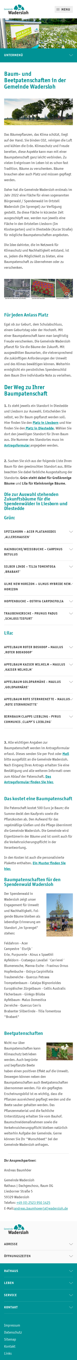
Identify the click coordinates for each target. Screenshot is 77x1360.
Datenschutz (13, 1332)
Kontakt (9, 1346)
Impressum (12, 1325)
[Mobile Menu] (64, 9)
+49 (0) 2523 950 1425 (33, 1203)
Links (8, 1353)
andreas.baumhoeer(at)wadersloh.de (41, 1208)
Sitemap (10, 1339)
